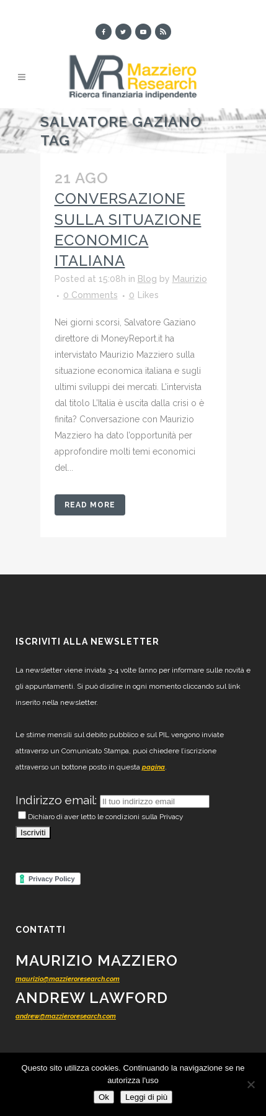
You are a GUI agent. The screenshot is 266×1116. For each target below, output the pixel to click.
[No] (250, 1084)
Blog (147, 279)
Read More (89, 505)
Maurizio (189, 279)
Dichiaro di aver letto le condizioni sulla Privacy (101, 816)
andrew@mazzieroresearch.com (66, 1016)
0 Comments (90, 295)
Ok (104, 1097)
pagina (153, 767)
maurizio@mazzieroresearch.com (68, 979)
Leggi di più (146, 1097)
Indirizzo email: (58, 800)
